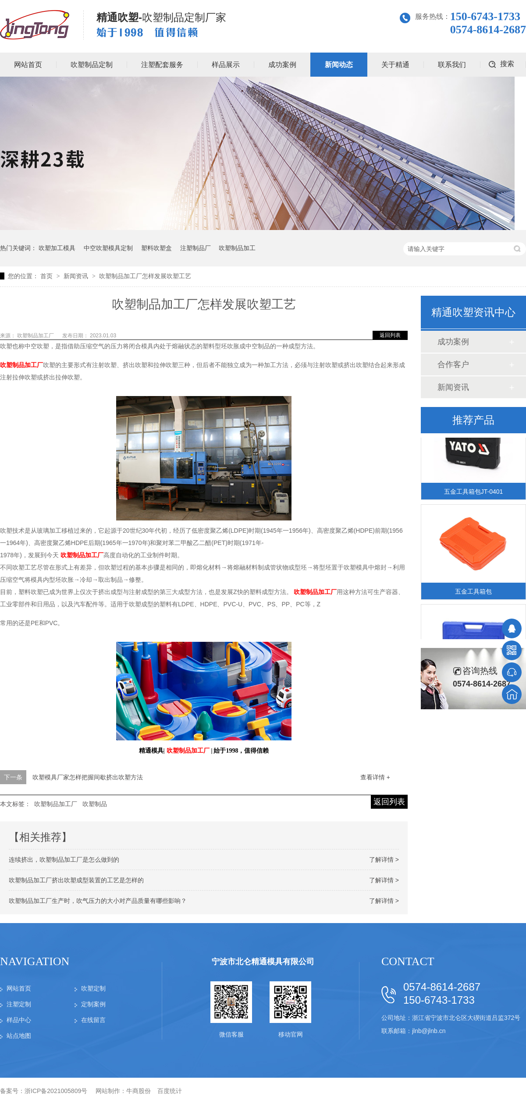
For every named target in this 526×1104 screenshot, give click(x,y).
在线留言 (93, 1019)
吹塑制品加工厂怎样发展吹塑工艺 (145, 276)
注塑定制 (19, 1004)
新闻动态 (339, 64)
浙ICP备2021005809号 (56, 1090)
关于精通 (395, 64)
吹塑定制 (93, 988)
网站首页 (19, 988)
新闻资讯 (77, 276)
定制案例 (93, 1004)
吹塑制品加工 (237, 247)
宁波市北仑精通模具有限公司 (263, 961)
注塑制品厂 (195, 247)
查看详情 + (375, 777)
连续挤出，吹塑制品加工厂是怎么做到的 (64, 859)
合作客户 (453, 364)
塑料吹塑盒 (156, 247)
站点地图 (19, 1035)
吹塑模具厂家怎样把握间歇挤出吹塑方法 (87, 777)
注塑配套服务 (162, 64)
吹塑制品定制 (92, 64)
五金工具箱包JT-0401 (473, 492)
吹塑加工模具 (57, 247)
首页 (47, 276)
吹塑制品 (94, 803)
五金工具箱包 (473, 592)
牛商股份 (138, 1090)
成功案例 (282, 64)
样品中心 (19, 1019)
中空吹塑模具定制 (108, 247)
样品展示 (226, 64)
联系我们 (452, 64)
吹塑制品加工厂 (36, 336)
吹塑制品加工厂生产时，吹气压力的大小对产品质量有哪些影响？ (98, 900)
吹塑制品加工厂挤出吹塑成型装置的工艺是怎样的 (76, 880)
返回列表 (390, 335)
